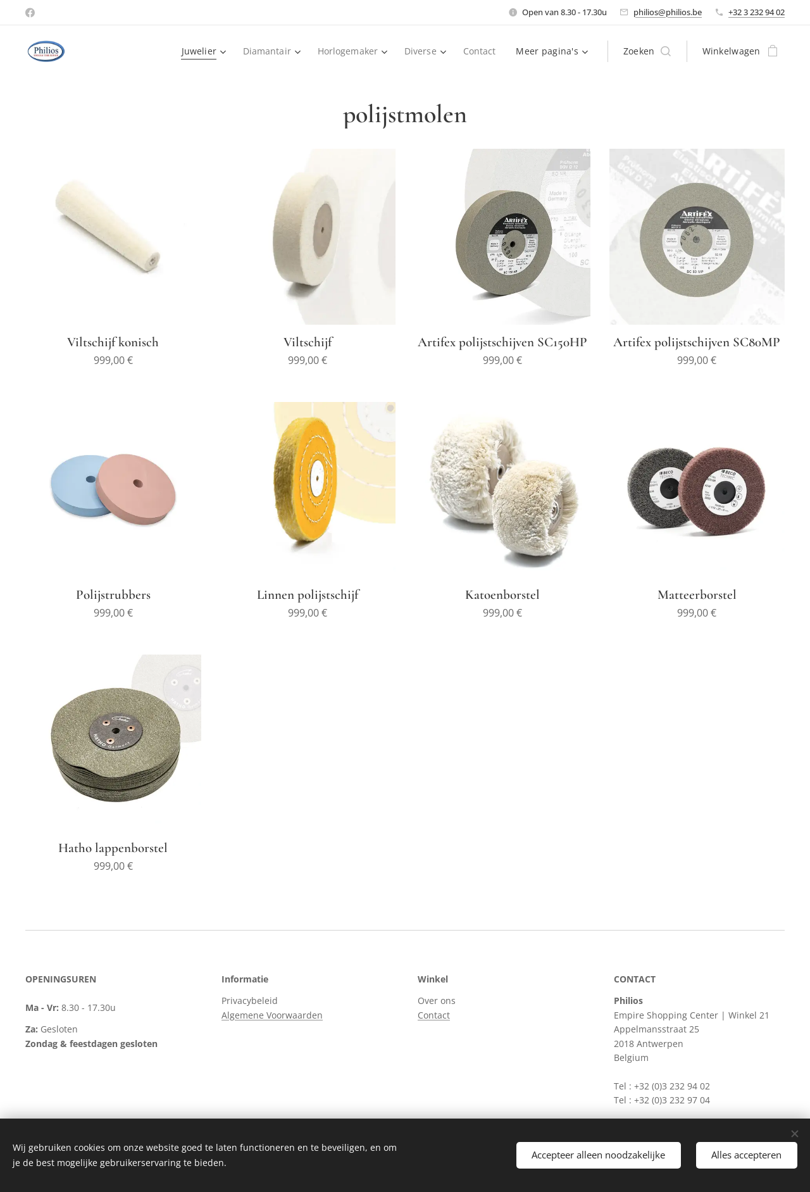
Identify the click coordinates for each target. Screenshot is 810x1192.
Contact (434, 1015)
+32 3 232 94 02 (756, 12)
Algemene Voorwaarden (272, 1015)
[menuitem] (200, 51)
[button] (647, 51)
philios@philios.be (667, 12)
